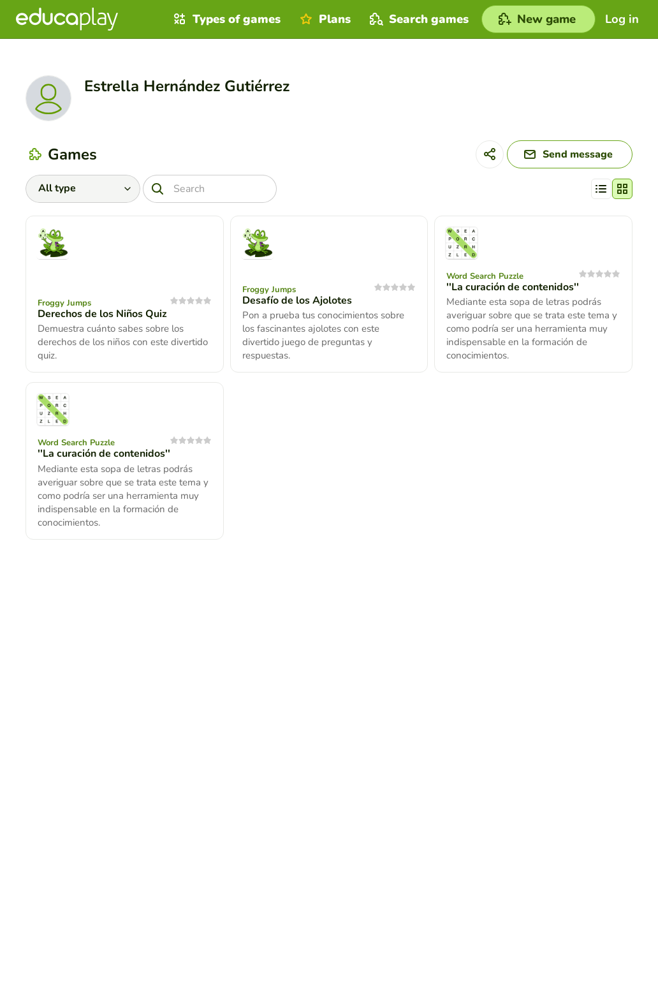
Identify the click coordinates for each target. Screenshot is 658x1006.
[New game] (538, 19)
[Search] (210, 189)
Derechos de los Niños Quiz (102, 314)
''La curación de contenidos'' (512, 287)
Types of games (225, 19)
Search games (418, 19)
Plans (323, 19)
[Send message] (569, 154)
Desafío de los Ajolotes (297, 300)
